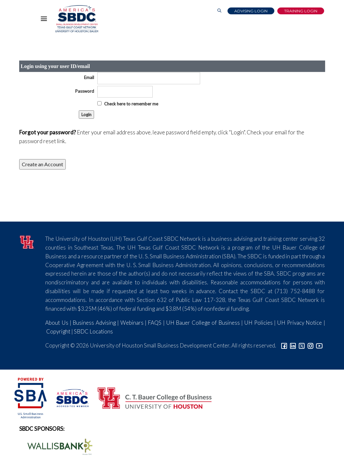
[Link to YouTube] (319, 345)
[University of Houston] (27, 241)
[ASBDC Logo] (68, 397)
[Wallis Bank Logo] (56, 446)
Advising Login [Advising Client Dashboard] (251, 10)
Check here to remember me (131, 103)
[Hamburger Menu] (45, 20)
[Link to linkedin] (293, 345)
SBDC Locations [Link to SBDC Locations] (93, 331)
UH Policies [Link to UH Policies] (258, 322)
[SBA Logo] (31, 397)
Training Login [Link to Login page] (300, 10)
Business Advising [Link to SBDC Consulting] (94, 322)
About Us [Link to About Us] (56, 322)
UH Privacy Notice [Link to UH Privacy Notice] (299, 322)
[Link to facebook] (284, 345)
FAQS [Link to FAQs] (154, 322)
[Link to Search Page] (219, 11)
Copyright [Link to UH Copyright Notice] (58, 331)
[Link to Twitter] (302, 345)
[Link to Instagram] (310, 345)
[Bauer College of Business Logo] (150, 397)
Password (84, 91)
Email (89, 77)
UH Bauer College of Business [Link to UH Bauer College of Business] (203, 322)
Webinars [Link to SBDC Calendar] (132, 322)
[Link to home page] (76, 19)
